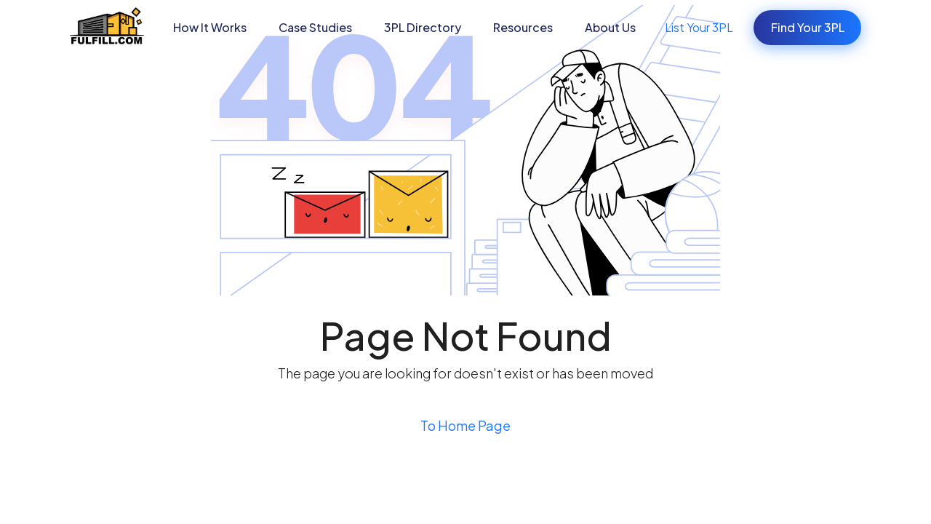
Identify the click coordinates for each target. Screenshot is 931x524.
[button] (315, 27)
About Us (610, 27)
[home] (107, 27)
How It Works (210, 27)
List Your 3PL (699, 27)
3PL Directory (422, 27)
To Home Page (465, 425)
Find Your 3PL (807, 27)
